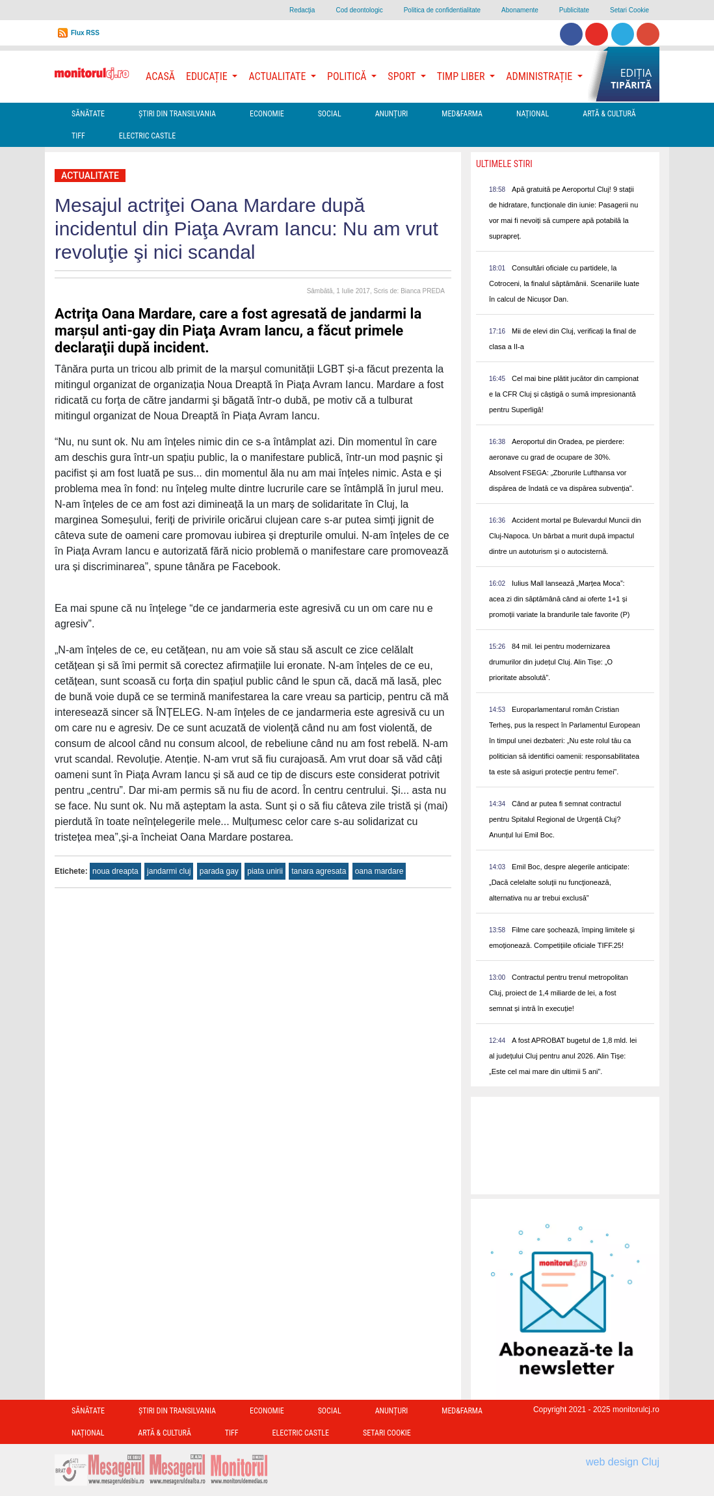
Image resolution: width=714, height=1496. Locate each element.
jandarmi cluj (169, 871)
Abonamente (519, 10)
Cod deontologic (359, 10)
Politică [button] (348, 76)
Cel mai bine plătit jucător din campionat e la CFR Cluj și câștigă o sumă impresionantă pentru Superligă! (564, 393)
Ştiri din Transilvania (177, 113)
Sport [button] (402, 76)
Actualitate (90, 175)
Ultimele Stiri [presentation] (504, 164)
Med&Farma (462, 113)
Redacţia (302, 10)
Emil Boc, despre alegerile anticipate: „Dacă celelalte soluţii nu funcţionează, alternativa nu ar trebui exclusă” (559, 882)
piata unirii (265, 871)
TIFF (78, 135)
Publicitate (574, 10)
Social (329, 113)
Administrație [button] (540, 76)
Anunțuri (391, 113)
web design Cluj (622, 1461)
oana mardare (379, 871)
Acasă (160, 76)
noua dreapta (115, 871)
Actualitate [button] (278, 76)
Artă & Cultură (609, 113)
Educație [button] (208, 76)
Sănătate (88, 113)
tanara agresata (318, 871)
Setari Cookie (629, 10)
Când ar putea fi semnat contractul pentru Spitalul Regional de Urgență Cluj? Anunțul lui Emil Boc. (555, 819)
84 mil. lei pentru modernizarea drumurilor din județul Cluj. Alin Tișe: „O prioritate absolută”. (551, 661)
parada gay (219, 871)
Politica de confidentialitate (442, 10)
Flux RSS (85, 32)
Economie (267, 113)
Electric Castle (147, 135)
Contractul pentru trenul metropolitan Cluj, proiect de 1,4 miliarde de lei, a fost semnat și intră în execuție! (558, 992)
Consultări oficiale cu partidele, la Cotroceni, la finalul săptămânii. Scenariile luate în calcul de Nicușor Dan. (564, 283)
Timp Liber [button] (462, 76)
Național (532, 113)
